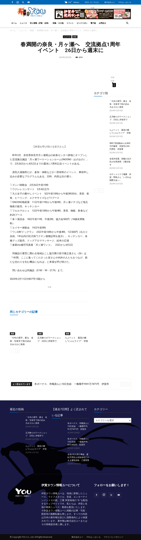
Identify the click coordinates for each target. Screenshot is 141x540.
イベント (70, 23)
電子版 (93, 23)
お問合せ (102, 23)
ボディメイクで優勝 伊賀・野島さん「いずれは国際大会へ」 (120, 177)
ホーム (14, 23)
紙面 (32, 30)
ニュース (23, 23)
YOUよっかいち (124, 2)
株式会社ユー (109, 2)
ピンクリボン (82, 23)
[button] (127, 23)
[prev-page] (12, 351)
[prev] (123, 384)
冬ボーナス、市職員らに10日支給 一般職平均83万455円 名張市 (78, 442)
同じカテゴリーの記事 (24, 312)
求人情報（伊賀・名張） (40, 23)
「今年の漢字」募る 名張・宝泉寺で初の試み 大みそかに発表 (21, 341)
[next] (128, 384)
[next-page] (17, 351)
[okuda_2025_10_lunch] (92, 17)
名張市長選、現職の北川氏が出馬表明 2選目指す (120, 162)
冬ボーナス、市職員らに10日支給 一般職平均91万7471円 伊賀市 (71, 384)
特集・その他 (58, 23)
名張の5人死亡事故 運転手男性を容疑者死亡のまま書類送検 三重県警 (78, 457)
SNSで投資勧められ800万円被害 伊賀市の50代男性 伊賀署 (119, 146)
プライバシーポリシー (113, 537)
